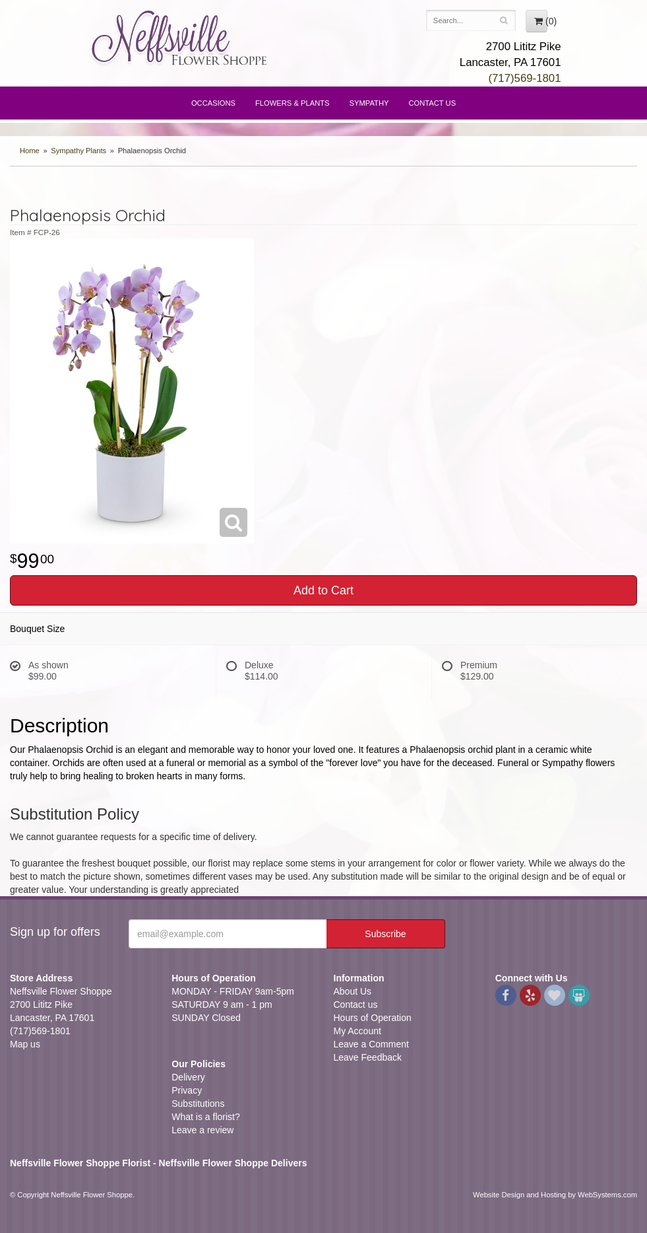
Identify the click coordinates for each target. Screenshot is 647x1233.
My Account (357, 1031)
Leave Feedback (368, 1057)
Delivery (188, 1077)
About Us (353, 991)
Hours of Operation (373, 1017)
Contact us (356, 1004)
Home (30, 151)
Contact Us (432, 103)
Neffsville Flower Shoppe (179, 37)
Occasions (213, 103)
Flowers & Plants (292, 103)
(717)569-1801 (524, 78)
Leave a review (202, 1130)
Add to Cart (323, 590)
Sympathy (369, 103)
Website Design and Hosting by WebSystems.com (555, 1195)
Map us (25, 1044)
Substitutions (197, 1103)
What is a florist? (205, 1116)
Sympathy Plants (78, 151)
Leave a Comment (371, 1044)
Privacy (186, 1090)
